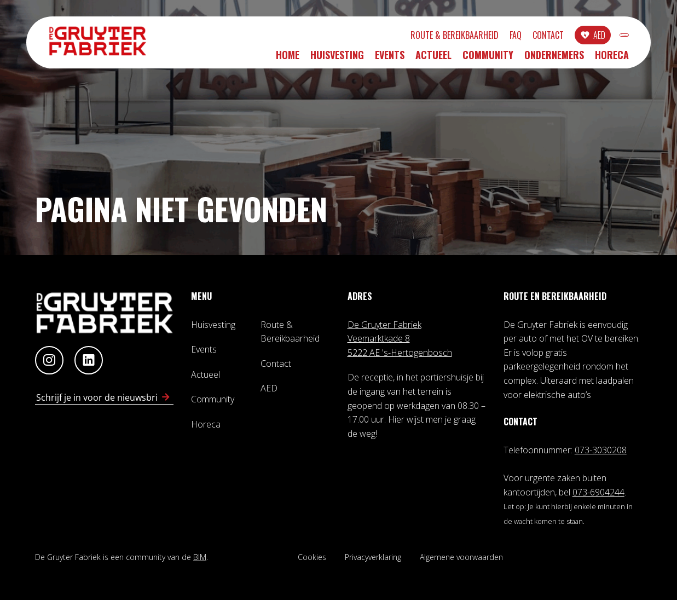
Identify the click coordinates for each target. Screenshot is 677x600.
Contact (490, 36)
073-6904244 (598, 492)
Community (487, 59)
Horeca (612, 59)
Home (287, 59)
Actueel (433, 59)
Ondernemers (554, 59)
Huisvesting (337, 59)
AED (542, 36)
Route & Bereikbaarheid (397, 36)
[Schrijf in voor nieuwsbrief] (165, 397)
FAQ (458, 36)
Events (389, 59)
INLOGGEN (595, 36)
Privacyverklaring (373, 557)
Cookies (312, 557)
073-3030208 (601, 450)
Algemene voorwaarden (461, 557)
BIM (199, 557)
